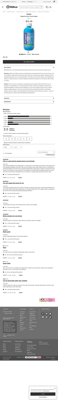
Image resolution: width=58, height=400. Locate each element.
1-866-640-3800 (6, 359)
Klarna (21, 326)
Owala (4, 348)
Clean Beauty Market (31, 345)
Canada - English (8, 311)
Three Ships (17, 346)
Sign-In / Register (47, 1)
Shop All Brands (18, 351)
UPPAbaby (17, 348)
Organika (5, 351)
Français (23, 1)
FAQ (21, 320)
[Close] (55, 388)
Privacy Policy (46, 391)
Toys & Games (30, 347)
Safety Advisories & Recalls (23, 317)
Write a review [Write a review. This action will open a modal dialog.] (35, 54)
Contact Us (22, 312)
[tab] (29, 67)
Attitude (4, 349)
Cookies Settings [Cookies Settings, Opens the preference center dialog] (43, 397)
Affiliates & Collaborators (33, 314)
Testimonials (32, 317)
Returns (21, 324)
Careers (21, 330)
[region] (43, 392)
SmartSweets (18, 349)
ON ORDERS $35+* (10, 1)
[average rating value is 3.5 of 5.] (24, 54)
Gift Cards (22, 313)
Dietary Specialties (31, 354)
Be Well (32, 329)
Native (4, 344)
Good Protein (18, 344)
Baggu (4, 346)
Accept (43, 394)
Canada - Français (8, 313)
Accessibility (22, 328)
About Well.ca (33, 312)
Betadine (29, 14)
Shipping (22, 322)
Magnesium (29, 352)
